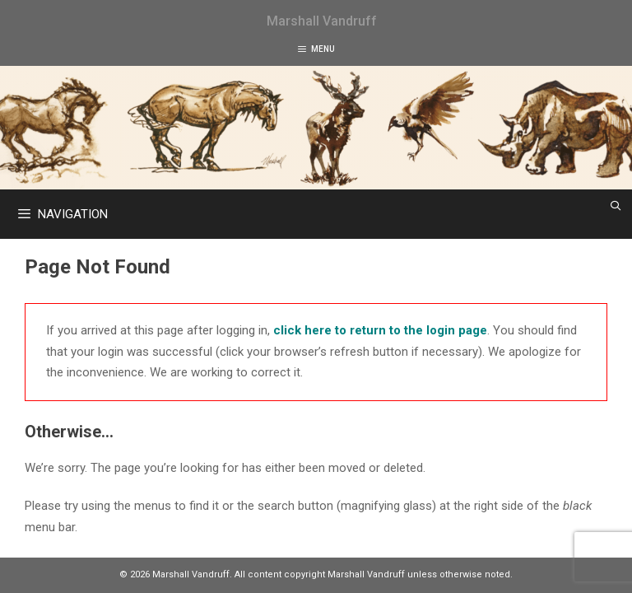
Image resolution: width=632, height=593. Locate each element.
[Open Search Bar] (616, 205)
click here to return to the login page (380, 330)
